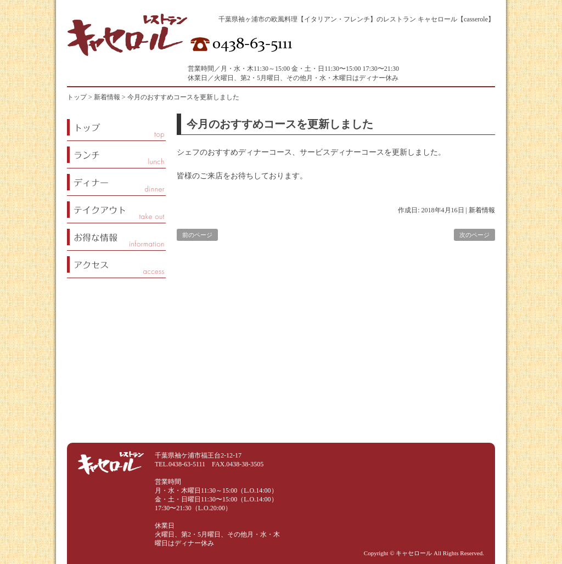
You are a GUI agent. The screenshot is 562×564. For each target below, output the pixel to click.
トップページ (116, 127)
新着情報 (482, 210)
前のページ (197, 235)
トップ (77, 97)
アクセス (116, 264)
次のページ (474, 235)
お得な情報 (116, 236)
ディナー (116, 181)
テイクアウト (116, 209)
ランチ (116, 154)
